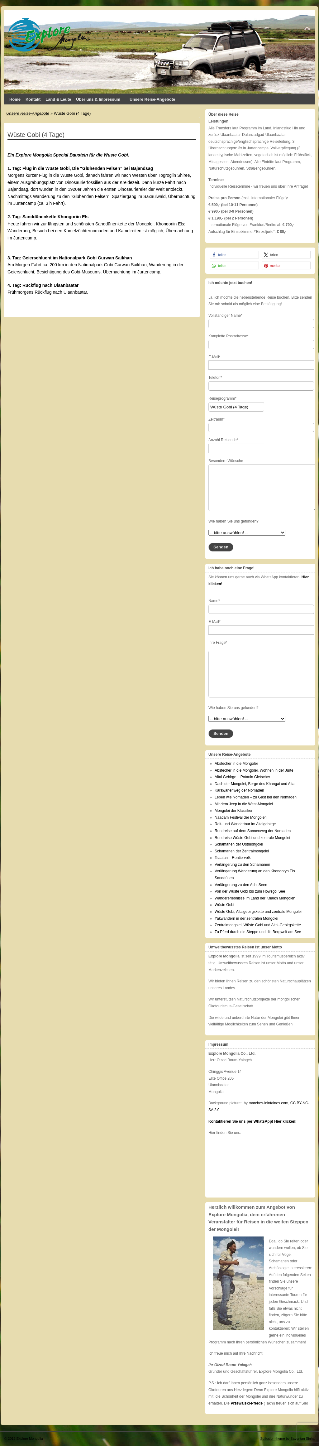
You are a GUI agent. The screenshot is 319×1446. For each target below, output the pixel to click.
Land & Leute (58, 99)
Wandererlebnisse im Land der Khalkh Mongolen (255, 898)
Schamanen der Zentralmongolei (242, 851)
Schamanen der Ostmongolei (239, 844)
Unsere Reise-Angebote (152, 99)
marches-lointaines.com (268, 1103)
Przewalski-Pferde (247, 1403)
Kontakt (33, 99)
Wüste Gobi (224, 905)
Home (15, 99)
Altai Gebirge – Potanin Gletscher (242, 777)
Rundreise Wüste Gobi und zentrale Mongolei (252, 838)
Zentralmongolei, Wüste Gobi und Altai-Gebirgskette (258, 925)
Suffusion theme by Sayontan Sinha (287, 1438)
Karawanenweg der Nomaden (239, 790)
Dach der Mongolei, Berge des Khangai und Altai (255, 784)
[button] (234, 254)
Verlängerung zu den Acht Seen (241, 885)
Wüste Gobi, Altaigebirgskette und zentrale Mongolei (258, 911)
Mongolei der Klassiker (233, 810)
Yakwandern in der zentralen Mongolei (246, 918)
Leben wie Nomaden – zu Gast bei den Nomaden (256, 797)
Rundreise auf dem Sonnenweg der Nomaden (253, 831)
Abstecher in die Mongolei (236, 763)
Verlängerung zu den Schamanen (242, 864)
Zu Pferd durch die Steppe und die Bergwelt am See (258, 932)
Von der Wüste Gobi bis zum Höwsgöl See (250, 891)
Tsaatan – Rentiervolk (232, 858)
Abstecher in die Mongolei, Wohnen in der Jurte (254, 770)
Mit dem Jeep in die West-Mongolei (244, 804)
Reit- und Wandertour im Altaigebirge (245, 824)
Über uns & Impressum (101, 100)
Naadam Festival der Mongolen (241, 817)
